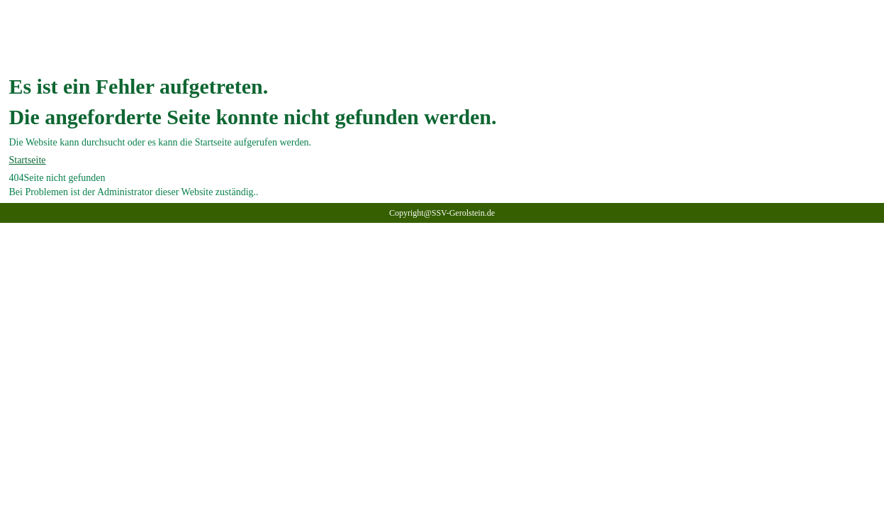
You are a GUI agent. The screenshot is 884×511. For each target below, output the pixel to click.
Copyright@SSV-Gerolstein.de (442, 213)
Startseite (27, 160)
